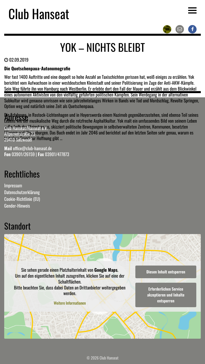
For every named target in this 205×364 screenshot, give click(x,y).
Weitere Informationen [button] (70, 303)
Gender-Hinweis (17, 205)
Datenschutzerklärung (22, 192)
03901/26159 (23, 154)
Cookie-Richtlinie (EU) (22, 199)
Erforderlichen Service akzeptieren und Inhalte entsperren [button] (165, 295)
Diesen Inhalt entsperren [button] (165, 272)
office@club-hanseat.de (32, 148)
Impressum (13, 185)
